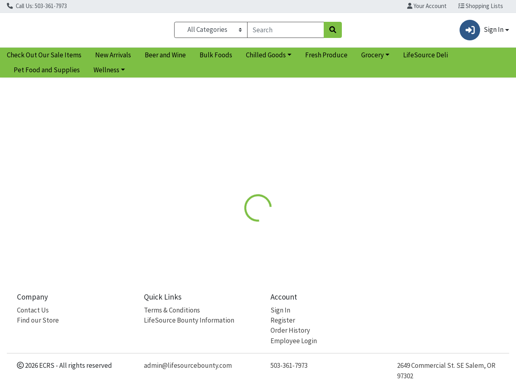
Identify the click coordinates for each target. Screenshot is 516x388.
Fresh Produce (326, 58)
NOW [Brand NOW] (308, 216)
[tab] (237, 175)
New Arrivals (113, 58)
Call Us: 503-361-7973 (37, 6)
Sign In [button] (481, 31)
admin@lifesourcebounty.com (188, 365)
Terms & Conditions (172, 310)
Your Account (427, 6)
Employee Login (293, 340)
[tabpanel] (365, 224)
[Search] (286, 31)
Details (237, 175)
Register (282, 320)
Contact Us (33, 310)
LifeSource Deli (425, 58)
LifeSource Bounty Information (189, 320)
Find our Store (38, 320)
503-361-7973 (289, 365)
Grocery (372, 58)
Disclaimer (275, 175)
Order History (290, 330)
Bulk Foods (216, 58)
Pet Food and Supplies (47, 73)
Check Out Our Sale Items (44, 58)
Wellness (106, 73)
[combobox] (286, 31)
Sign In (280, 310)
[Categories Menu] (210, 31)
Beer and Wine (165, 58)
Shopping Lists (480, 6)
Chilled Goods (266, 58)
